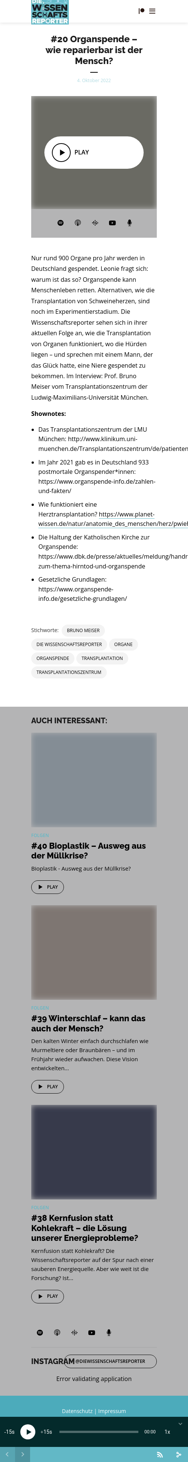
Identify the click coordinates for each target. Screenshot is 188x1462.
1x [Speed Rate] (167, 1432)
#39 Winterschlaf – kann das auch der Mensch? (88, 1023)
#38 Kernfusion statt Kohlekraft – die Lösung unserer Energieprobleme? (84, 1228)
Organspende (52, 658)
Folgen (40, 835)
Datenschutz (77, 1411)
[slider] (98, 1432)
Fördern (141, 11)
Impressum (112, 1411)
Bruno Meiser (83, 630)
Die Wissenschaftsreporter (69, 644)
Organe (123, 644)
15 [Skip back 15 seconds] (9, 1432)
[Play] (27, 1431)
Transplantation (102, 658)
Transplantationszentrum (69, 672)
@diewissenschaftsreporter (110, 1361)
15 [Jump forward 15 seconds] (46, 1432)
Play (47, 887)
